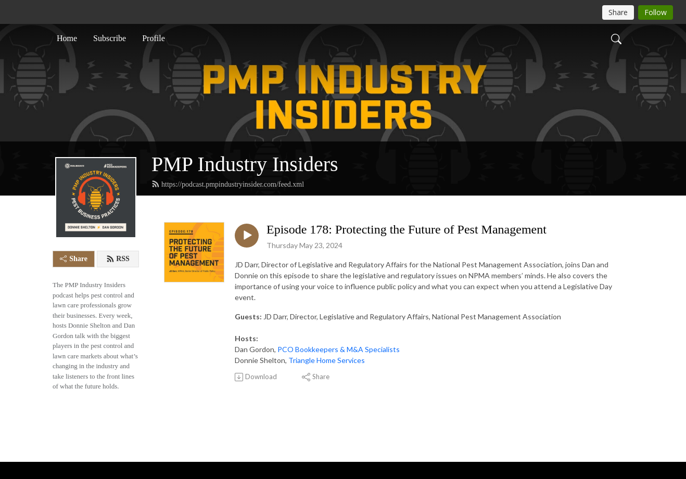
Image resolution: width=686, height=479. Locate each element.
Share (73, 259)
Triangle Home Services (326, 360)
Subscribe (109, 38)
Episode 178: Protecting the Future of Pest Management (406, 229)
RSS (118, 259)
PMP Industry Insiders (244, 164)
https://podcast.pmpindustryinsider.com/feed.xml (227, 184)
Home (67, 38)
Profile (153, 38)
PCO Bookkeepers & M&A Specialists (338, 349)
